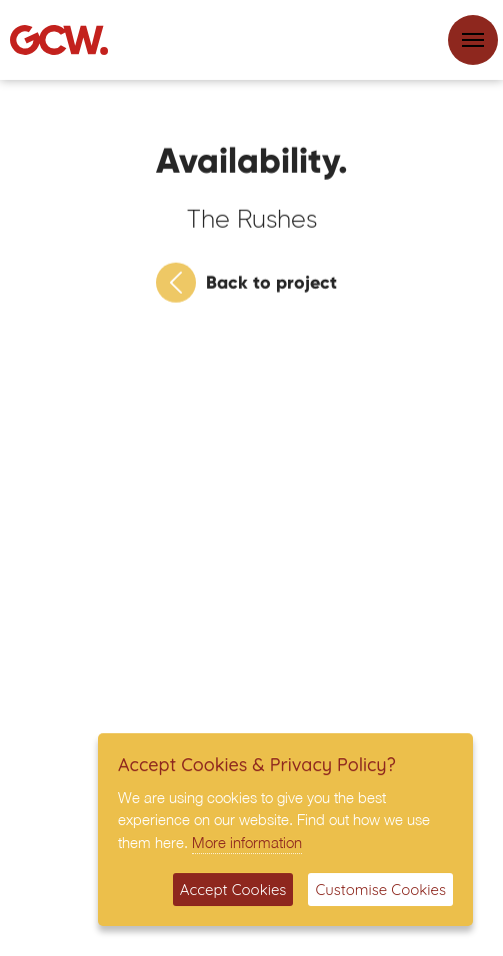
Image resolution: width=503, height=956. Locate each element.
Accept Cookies (233, 889)
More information (247, 842)
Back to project (246, 286)
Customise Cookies (380, 889)
